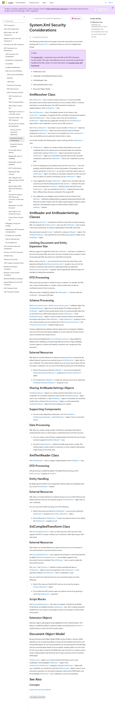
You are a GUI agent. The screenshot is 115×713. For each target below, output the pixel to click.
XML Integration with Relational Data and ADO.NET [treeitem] (16, 180)
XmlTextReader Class (97, 29)
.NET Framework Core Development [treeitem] (12, 55)
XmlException (62, 292)
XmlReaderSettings (35, 235)
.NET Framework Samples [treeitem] (11, 292)
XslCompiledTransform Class (99, 32)
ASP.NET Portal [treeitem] (8, 256)
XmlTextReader (37, 460)
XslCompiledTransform (40, 532)
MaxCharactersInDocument (53, 264)
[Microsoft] (3, 2)
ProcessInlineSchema (39, 305)
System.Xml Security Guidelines (40, 689)
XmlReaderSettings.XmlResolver (44, 373)
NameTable (69, 414)
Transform (44, 567)
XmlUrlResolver (37, 112)
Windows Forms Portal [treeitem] (10, 259)
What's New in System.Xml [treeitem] (15, 107)
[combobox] (13, 21)
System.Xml (43, 44)
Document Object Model (98, 34)
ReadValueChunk (44, 444)
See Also (93, 37)
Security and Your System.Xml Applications (48, 18)
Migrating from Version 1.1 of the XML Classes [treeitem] (16, 113)
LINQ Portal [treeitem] (10, 82)
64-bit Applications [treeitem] (11, 243)
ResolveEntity (42, 486)
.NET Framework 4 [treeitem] (9, 25)
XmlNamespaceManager (41, 417)
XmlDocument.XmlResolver (38, 665)
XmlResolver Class (96, 22)
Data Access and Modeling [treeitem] (15, 74)
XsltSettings (58, 560)
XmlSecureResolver (39, 128)
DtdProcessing (34, 473)
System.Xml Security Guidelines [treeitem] (16, 145)
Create (49, 232)
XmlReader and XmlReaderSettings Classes (99, 25)
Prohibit (52, 473)
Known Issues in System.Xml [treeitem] (16, 218)
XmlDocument (50, 225)
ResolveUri (52, 186)
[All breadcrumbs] (31, 18)
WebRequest (40, 118)
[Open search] (106, 2)
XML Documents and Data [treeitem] (15, 97)
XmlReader (70, 225)
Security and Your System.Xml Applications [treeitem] (15, 132)
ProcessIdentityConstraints (59, 339)
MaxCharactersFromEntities (38, 269)
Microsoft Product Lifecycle (57, 9)
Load (34, 567)
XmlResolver (36, 100)
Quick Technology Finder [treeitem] (11, 29)
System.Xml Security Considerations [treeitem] (16, 139)
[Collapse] (24, 17)
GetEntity (66, 184)
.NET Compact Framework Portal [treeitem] (13, 263)
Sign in (110, 2)
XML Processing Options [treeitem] (16, 102)
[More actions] (84, 18)
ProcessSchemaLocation (60, 305)
